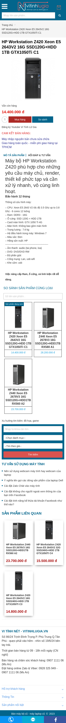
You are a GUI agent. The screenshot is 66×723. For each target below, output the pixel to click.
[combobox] (33, 15)
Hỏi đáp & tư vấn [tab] (39, 155)
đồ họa (27, 420)
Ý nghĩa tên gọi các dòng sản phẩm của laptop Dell (33, 480)
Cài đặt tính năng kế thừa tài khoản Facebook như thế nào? (33, 502)
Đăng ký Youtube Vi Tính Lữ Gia (19, 127)
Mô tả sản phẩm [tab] (13, 155)
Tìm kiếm (33, 454)
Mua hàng (20, 119)
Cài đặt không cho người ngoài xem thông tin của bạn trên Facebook (32, 493)
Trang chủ (7, 25)
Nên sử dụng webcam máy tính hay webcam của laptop (32, 473)
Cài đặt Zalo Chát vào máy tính (22, 485)
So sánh (42, 119)
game (36, 420)
